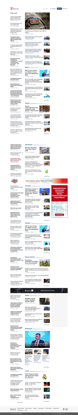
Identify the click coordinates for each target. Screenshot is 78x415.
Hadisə (27, 295)
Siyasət (27, 103)
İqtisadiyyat (28, 144)
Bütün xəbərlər (46, 100)
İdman (27, 371)
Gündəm (27, 223)
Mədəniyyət (28, 328)
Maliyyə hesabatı (29, 408)
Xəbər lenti (13, 13)
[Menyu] (65, 9)
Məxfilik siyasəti (20, 410)
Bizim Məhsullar (41, 408)
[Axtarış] (44, 9)
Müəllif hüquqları (49, 408)
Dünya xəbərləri (30, 257)
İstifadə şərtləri (56, 408)
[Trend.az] (14, 8)
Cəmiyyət (28, 186)
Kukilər (26, 410)
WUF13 (27, 67)
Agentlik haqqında (20, 408)
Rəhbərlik (35, 408)
